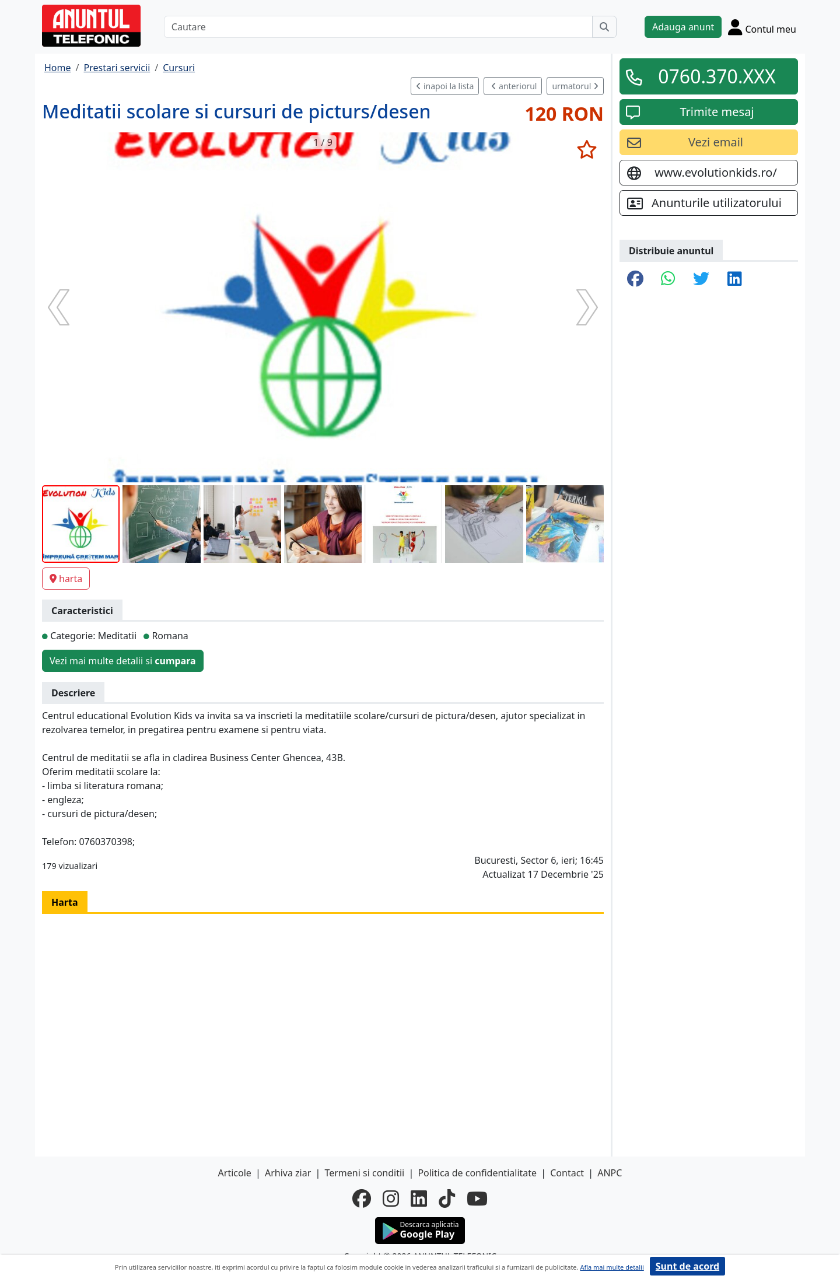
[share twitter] (701, 279)
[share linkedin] (735, 279)
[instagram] (391, 1199)
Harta (64, 902)
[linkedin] (419, 1199)
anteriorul (514, 86)
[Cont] (762, 26)
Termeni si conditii (364, 1172)
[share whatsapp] (668, 279)
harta (66, 578)
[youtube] (477, 1199)
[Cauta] (604, 27)
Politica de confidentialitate (477, 1172)
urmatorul (575, 86)
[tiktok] (447, 1199)
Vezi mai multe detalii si (123, 660)
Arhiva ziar (288, 1172)
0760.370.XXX (717, 76)
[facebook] (361, 1199)
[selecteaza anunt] (586, 149)
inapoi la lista (445, 86)
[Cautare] (378, 27)
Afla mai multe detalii (611, 1267)
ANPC (609, 1172)
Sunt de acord (687, 1266)
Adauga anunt (683, 26)
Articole (234, 1172)
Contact (567, 1172)
